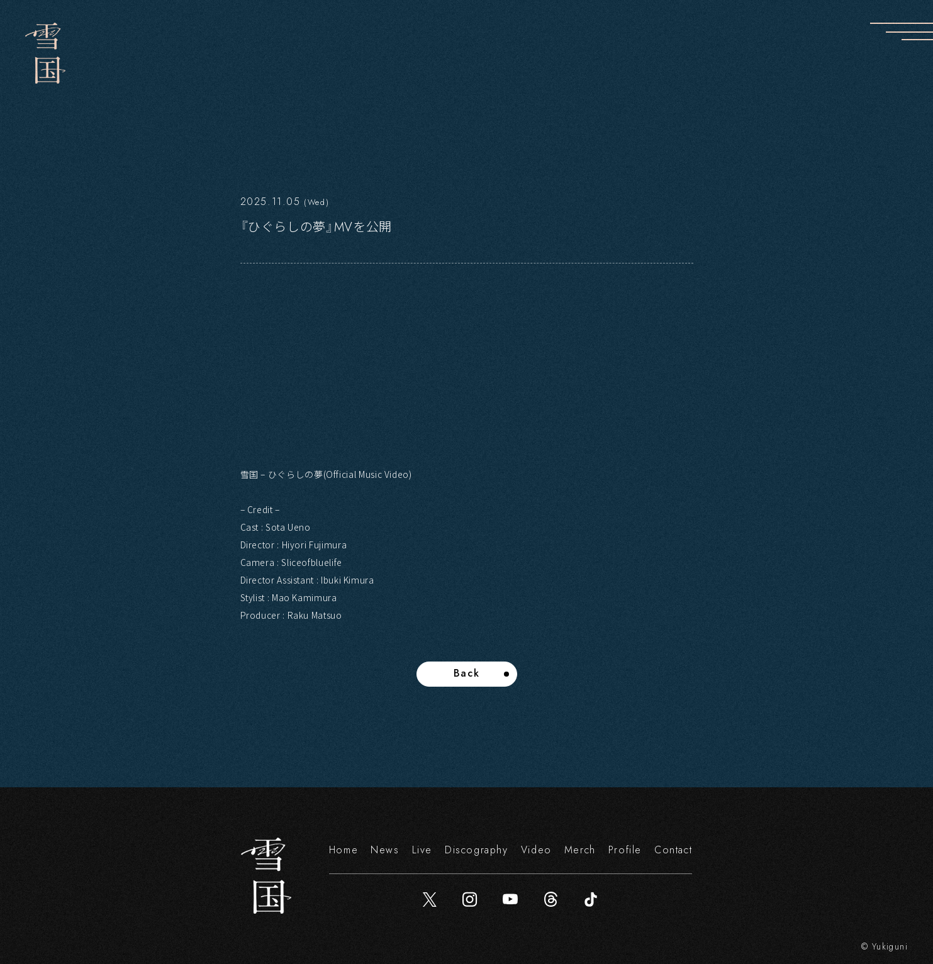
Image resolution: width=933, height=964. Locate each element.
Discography (476, 850)
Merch (580, 850)
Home (343, 850)
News (385, 850)
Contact (673, 850)
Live (422, 850)
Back (466, 673)
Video (536, 850)
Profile (625, 850)
